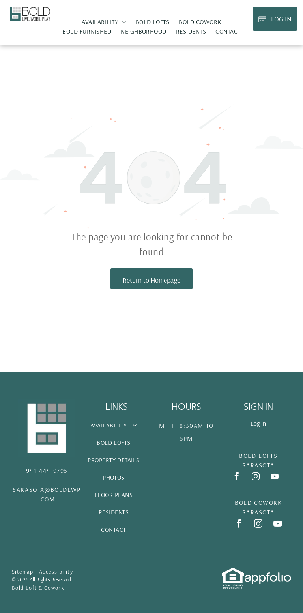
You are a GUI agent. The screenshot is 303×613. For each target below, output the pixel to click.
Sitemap (23, 571)
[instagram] (256, 477)
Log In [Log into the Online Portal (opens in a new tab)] (258, 423)
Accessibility (56, 571)
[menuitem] (104, 21)
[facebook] (237, 477)
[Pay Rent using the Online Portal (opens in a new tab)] (275, 19)
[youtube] (275, 477)
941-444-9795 (46, 470)
